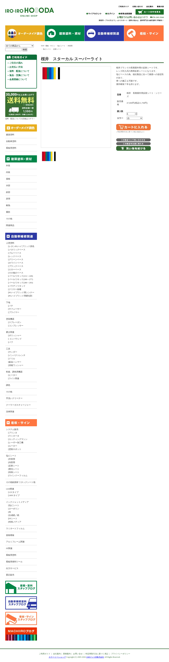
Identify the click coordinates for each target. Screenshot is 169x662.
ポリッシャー (15, 335)
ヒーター (13, 375)
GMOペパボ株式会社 (95, 657)
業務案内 (67, 654)
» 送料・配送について (18, 71)
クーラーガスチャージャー (18, 405)
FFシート (13, 518)
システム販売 (12, 429)
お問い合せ (78, 654)
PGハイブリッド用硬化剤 (20, 296)
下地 (8, 302)
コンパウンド (15, 339)
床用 (8, 199)
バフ (11, 342)
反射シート (14, 465)
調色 (8, 385)
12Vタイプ (14, 492)
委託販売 (10, 575)
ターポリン (14, 508)
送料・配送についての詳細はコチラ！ (21, 117)
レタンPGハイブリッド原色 (21, 246)
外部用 (12, 459)
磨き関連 (10, 332)
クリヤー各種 (15, 289)
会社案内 (57, 654)
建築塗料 (10, 134)
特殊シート (14, 472)
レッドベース (15, 256)
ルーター (13, 446)
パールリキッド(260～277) (21, 279)
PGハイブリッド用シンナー (21, 292)
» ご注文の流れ (15, 63)
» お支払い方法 (15, 67)
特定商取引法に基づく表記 (96, 654)
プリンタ (13, 432)
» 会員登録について (17, 79)
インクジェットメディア (17, 502)
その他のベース (16, 273)
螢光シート (14, 469)
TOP (42, 46)
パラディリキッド (17, 286)
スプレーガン (15, 322)
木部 (8, 185)
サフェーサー (15, 309)
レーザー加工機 (16, 442)
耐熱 (8, 205)
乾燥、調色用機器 (14, 372)
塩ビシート (11, 456)
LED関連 (10, 489)
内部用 (12, 462)
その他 (9, 218)
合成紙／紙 (14, 515)
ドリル (12, 358)
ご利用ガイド (44, 654)
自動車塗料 (11, 141)
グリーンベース (16, 259)
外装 (8, 165)
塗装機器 (10, 319)
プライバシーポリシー (120, 654)
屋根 (8, 179)
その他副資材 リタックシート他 (20, 482)
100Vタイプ (14, 495)
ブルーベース (15, 253)
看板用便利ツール (14, 561)
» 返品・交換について (18, 75)
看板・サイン (50, 46)
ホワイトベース (16, 263)
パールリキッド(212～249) (21, 276)
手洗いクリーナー (14, 398)
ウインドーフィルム (18, 475)
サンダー (13, 352)
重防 (8, 212)
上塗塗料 (10, 243)
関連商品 (10, 225)
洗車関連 (10, 411)
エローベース (15, 269)
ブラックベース (16, 266)
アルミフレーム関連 (15, 541)
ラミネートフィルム (15, 528)
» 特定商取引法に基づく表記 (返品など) (130, 132)
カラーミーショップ (57, 657)
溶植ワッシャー (16, 365)
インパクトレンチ (17, 355)
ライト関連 (14, 378)
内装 (8, 172)
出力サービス (12, 568)
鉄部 (8, 192)
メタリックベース (17, 249)
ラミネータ (14, 436)
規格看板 (10, 535)
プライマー (14, 312)
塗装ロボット (15, 449)
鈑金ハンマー (15, 362)
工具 (8, 349)
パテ (11, 306)
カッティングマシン (18, 439)
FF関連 (9, 548)
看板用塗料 (11, 148)
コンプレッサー (16, 325)
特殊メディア (15, 522)
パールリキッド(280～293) (21, 282)
